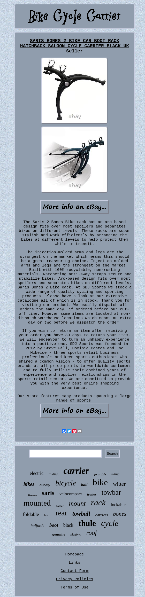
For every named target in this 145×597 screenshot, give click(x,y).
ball (84, 485)
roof (91, 532)
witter (119, 484)
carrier (76, 471)
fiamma (32, 495)
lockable (118, 504)
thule (87, 523)
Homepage (74, 554)
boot (53, 525)
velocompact (70, 493)
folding (53, 474)
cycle (110, 523)
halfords (37, 525)
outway (45, 485)
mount (77, 503)
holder (60, 505)
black (68, 525)
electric (36, 473)
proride (100, 474)
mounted (37, 503)
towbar (111, 492)
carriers (101, 515)
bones (119, 513)
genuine (58, 534)
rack (98, 502)
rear (61, 513)
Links (74, 563)
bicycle (65, 483)
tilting (115, 474)
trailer (91, 494)
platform (75, 534)
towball (81, 513)
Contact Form (74, 571)
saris (48, 493)
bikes (29, 484)
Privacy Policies (74, 579)
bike (100, 482)
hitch (47, 515)
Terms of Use (74, 587)
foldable (31, 514)
